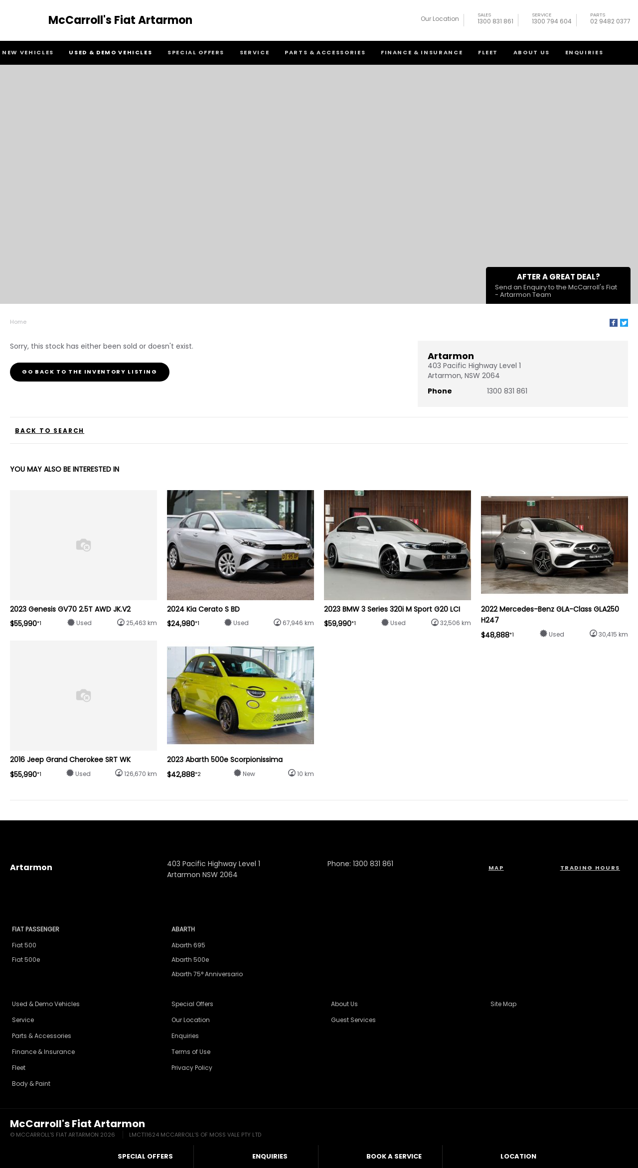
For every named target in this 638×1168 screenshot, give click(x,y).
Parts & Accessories (325, 52)
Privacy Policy (191, 1067)
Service (255, 52)
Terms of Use (190, 1051)
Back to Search (49, 430)
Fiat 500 (24, 945)
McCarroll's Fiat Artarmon (120, 20)
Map (496, 868)
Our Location (440, 18)
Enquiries (584, 52)
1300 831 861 (495, 19)
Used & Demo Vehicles (110, 52)
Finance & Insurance (422, 52)
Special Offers (195, 52)
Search (622, 52)
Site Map (503, 1004)
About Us (531, 52)
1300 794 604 (552, 19)
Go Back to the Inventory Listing (90, 372)
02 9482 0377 (610, 19)
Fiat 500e (26, 959)
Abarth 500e (190, 959)
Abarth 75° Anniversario (207, 974)
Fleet (488, 52)
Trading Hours (590, 868)
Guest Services (353, 1020)
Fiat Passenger (35, 929)
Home (18, 322)
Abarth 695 (188, 945)
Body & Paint (31, 1083)
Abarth (183, 929)
